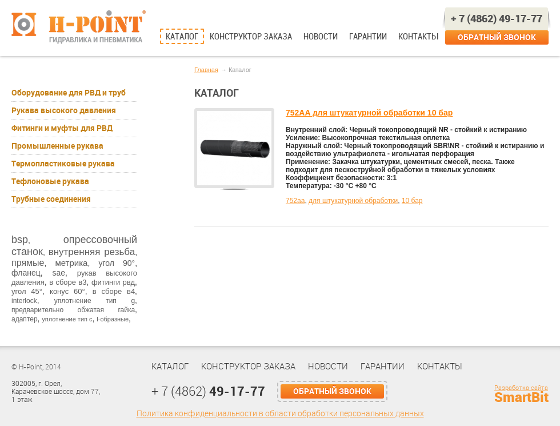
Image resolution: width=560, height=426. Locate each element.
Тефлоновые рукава (50, 181)
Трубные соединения (51, 199)
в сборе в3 (67, 282)
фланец (26, 272)
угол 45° (26, 291)
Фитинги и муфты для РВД (62, 128)
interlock (24, 301)
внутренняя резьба (92, 251)
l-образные (113, 319)
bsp (19, 239)
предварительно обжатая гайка (73, 310)
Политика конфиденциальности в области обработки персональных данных (280, 414)
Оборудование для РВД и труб (68, 92)
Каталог (182, 36)
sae (58, 272)
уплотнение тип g (94, 301)
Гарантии (368, 36)
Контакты (418, 36)
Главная (206, 69)
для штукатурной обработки (353, 201)
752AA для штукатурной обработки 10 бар (369, 112)
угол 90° (116, 263)
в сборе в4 (114, 291)
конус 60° (67, 291)
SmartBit (521, 397)
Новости (320, 36)
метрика (71, 263)
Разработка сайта (521, 388)
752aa (295, 201)
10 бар (412, 201)
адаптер (24, 319)
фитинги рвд (113, 282)
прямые (27, 263)
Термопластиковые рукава (63, 163)
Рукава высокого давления (63, 110)
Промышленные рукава (57, 145)
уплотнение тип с (67, 319)
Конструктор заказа (251, 36)
